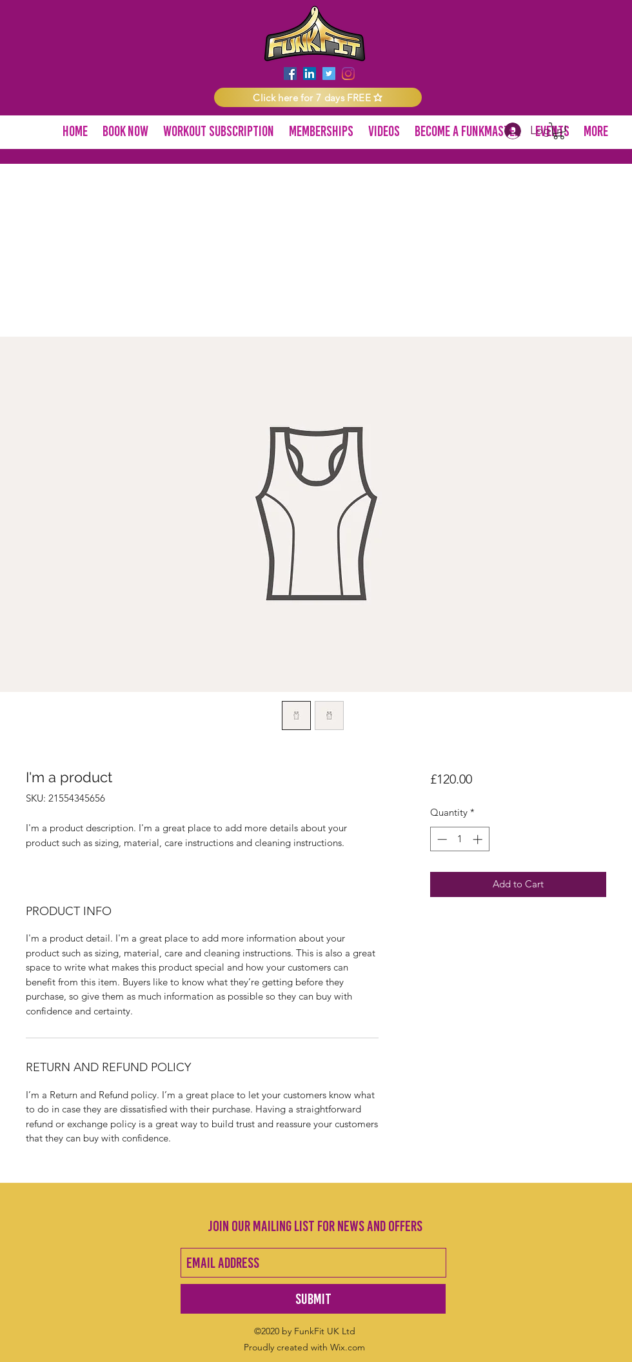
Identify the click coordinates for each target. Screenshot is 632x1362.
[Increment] (479, 839)
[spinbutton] (459, 839)
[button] (318, 97)
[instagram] (348, 73)
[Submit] (313, 1299)
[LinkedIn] (309, 73)
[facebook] (290, 73)
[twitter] (328, 73)
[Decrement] (440, 839)
